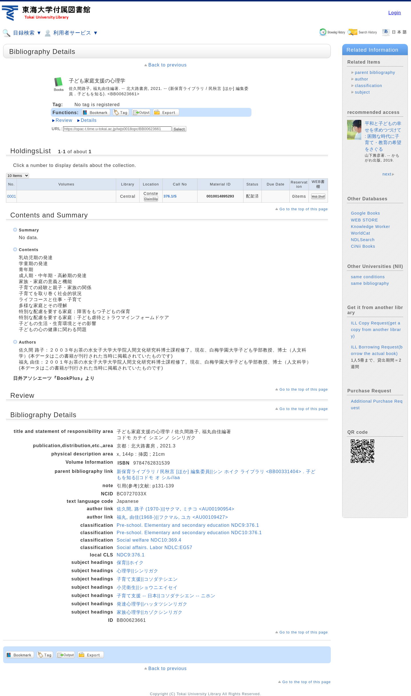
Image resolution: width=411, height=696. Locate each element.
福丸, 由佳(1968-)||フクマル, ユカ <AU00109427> (172, 517)
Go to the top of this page (303, 209)
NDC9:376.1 (131, 554)
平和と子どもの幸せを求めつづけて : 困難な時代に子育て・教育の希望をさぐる (383, 141)
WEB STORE (364, 224)
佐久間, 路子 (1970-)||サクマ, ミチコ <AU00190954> (176, 509)
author (361, 79)
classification (368, 85)
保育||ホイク (130, 562)
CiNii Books (363, 251)
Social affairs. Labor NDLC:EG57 (154, 547)
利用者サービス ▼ (70, 33)
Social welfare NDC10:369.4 (149, 540)
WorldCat (360, 237)
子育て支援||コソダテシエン (147, 579)
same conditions (368, 281)
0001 (11, 196)
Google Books (365, 217)
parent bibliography (375, 72)
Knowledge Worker (370, 231)
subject (362, 92)
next (386, 178)
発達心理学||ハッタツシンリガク (152, 604)
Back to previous (167, 64)
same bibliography (370, 288)
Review (64, 120)
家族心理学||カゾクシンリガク (150, 612)
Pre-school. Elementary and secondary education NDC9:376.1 (188, 525)
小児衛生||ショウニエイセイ (147, 587)
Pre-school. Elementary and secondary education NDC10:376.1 (189, 532)
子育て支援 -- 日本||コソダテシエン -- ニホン (166, 595)
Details (89, 120)
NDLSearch (362, 244)
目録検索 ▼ (22, 33)
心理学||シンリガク (137, 570)
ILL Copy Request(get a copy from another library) (376, 334)
